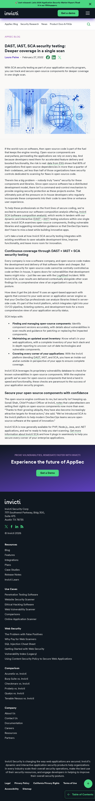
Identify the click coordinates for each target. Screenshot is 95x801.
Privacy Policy (21, 783)
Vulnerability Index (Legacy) (21, 653)
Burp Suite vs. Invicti (16, 678)
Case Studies (12, 569)
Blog (7, 550)
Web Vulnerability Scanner (20, 609)
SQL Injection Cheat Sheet (20, 644)
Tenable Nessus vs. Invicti (19, 698)
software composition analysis (28, 215)
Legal (8, 783)
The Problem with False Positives (24, 634)
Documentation (14, 723)
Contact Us (11, 718)
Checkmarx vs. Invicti (17, 683)
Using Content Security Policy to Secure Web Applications (38, 658)
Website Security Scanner (20, 599)
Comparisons (12, 614)
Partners (9, 737)
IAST (46, 218)
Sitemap (27, 789)
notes (59, 402)
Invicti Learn (12, 579)
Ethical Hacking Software (19, 604)
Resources (11, 733)
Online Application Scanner (21, 619)
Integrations (11, 560)
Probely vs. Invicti (15, 688)
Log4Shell (62, 275)
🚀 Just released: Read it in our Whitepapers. (47, 3)
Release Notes (13, 574)
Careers (9, 728)
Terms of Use (70, 783)
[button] (87, 13)
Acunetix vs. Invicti (15, 673)
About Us (10, 713)
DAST (37, 218)
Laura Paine (12, 57)
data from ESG (55, 163)
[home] (11, 13)
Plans (8, 564)
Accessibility (12, 789)
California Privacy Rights (46, 783)
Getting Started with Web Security (24, 648)
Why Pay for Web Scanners (20, 639)
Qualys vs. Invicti (14, 693)
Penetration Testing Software (21, 594)
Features (10, 554)
